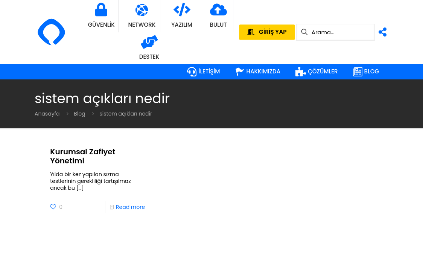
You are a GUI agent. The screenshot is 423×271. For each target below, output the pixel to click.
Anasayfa (47, 113)
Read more (130, 207)
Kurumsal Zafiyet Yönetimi (82, 156)
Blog (79, 113)
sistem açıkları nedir (126, 113)
